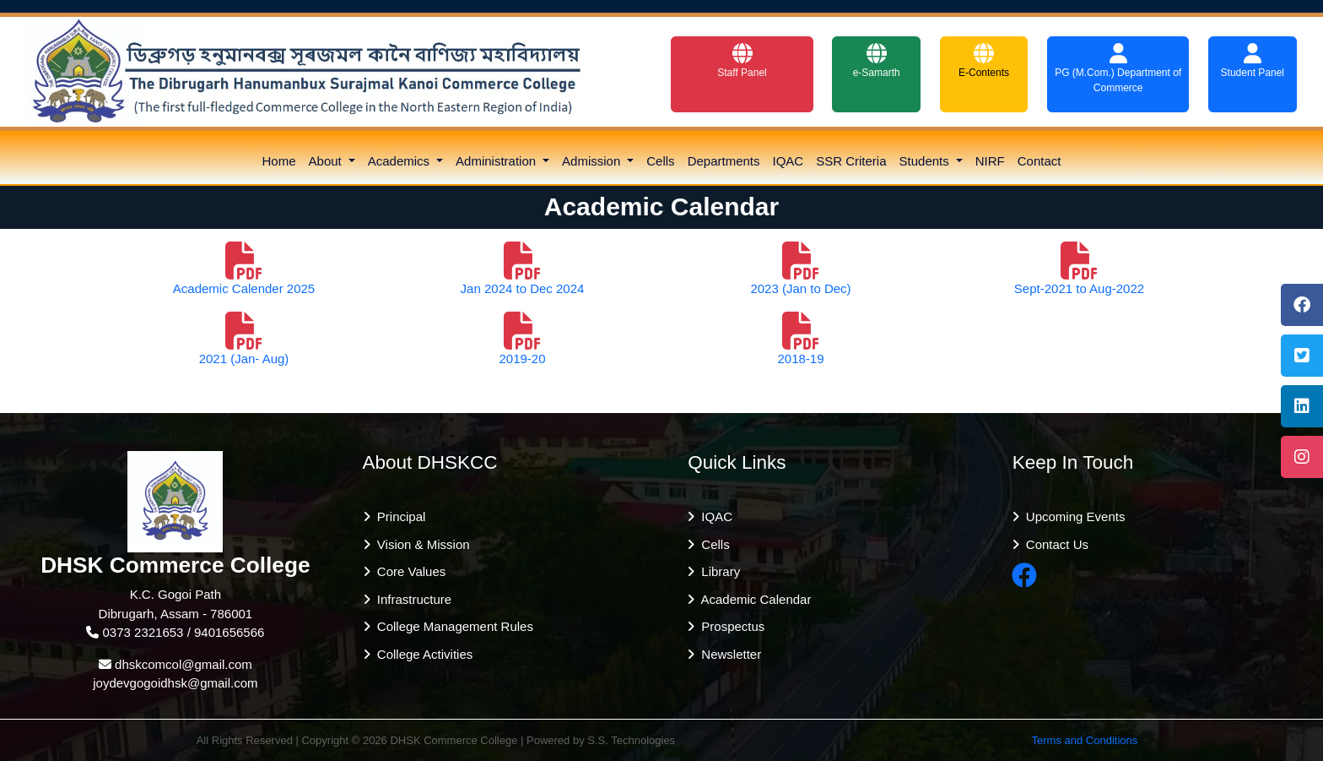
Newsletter (727, 654)
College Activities (421, 654)
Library (717, 571)
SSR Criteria (851, 161)
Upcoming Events (1072, 516)
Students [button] (926, 161)
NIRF (990, 161)
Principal (398, 516)
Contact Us (1054, 544)
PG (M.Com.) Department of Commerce (1118, 68)
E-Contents (983, 61)
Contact (1039, 161)
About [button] (327, 161)
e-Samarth (876, 61)
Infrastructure (411, 599)
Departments (724, 161)
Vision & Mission (420, 544)
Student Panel (1252, 61)
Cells (660, 161)
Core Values (408, 571)
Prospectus (729, 626)
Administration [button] (497, 161)
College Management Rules (451, 626)
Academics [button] (401, 161)
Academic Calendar (752, 599)
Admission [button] (593, 161)
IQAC (788, 161)
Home (279, 161)
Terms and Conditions (1085, 740)
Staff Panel (742, 61)
